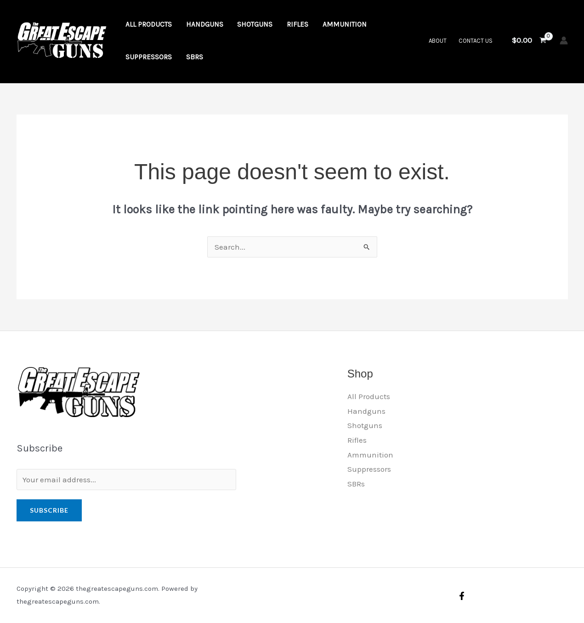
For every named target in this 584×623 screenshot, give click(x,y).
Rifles (357, 440)
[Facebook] (462, 596)
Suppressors (369, 469)
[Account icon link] (564, 40)
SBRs (356, 483)
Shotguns (364, 425)
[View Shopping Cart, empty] (529, 40)
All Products (368, 396)
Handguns (366, 411)
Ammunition (370, 454)
